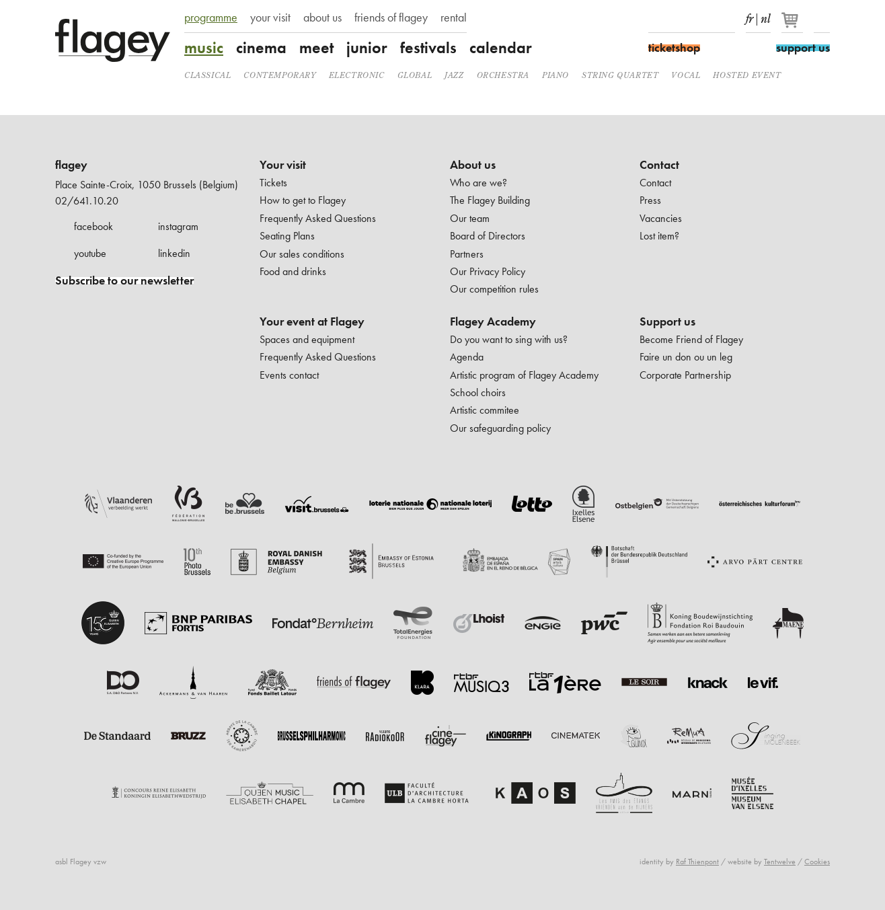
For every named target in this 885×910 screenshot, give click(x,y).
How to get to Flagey (303, 200)
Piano (555, 75)
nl (766, 16)
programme (210, 17)
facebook (93, 226)
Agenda (467, 357)
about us (322, 17)
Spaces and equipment (307, 339)
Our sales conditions (302, 254)
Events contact (289, 375)
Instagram (680, 19)
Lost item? (659, 236)
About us (473, 165)
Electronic (357, 75)
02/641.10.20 (86, 201)
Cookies (817, 861)
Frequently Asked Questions (318, 218)
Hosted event (747, 75)
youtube (90, 253)
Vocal (685, 75)
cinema (261, 47)
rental (453, 17)
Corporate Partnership (685, 375)
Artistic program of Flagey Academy (524, 375)
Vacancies (661, 218)
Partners (467, 254)
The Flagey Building (490, 200)
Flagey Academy (493, 321)
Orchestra (503, 75)
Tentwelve (780, 861)
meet (316, 47)
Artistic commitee (484, 410)
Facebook (656, 19)
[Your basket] (793, 25)
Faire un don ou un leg (686, 357)
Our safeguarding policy (500, 428)
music (203, 47)
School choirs (478, 392)
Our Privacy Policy (487, 271)
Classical (207, 75)
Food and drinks (293, 271)
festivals (428, 47)
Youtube (703, 19)
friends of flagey (391, 17)
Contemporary (279, 75)
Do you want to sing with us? (509, 339)
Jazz (454, 75)
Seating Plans (287, 236)
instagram (178, 226)
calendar (500, 47)
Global (414, 75)
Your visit (283, 165)
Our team (470, 218)
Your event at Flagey (312, 321)
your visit (270, 17)
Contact (659, 165)
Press (650, 200)
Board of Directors (487, 236)
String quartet (620, 75)
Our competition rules (494, 289)
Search (822, 19)
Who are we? (478, 183)
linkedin (174, 253)
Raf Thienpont (697, 861)
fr (749, 16)
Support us (667, 321)
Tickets (273, 183)
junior (366, 47)
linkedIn (727, 19)
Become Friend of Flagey (691, 339)
